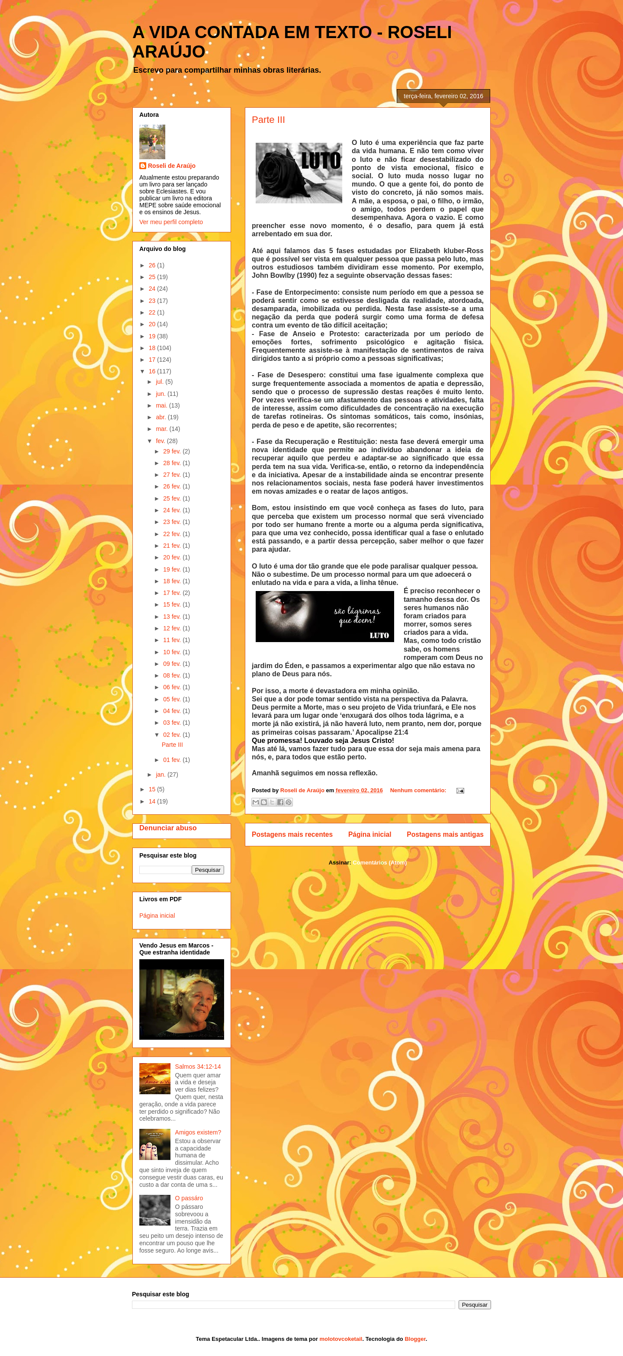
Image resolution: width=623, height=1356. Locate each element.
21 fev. (173, 545)
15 (153, 789)
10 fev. (173, 652)
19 (153, 336)
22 (153, 312)
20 (153, 324)
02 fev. (173, 734)
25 (153, 276)
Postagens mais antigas (445, 834)
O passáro (189, 1198)
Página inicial (370, 834)
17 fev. (173, 592)
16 (153, 371)
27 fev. (173, 474)
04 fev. (173, 710)
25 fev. (173, 498)
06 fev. (173, 687)
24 (153, 288)
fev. (161, 440)
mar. (162, 428)
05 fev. (173, 699)
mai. (162, 405)
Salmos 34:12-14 (198, 1066)
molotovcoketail (340, 1339)
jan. (161, 774)
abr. (161, 417)
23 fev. (173, 521)
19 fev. (173, 569)
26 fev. (173, 486)
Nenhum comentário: (419, 790)
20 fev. (173, 557)
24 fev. (173, 510)
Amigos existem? (198, 1132)
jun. (161, 393)
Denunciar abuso (168, 828)
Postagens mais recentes (292, 834)
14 (153, 801)
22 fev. (173, 533)
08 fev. (173, 675)
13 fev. (173, 616)
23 (153, 300)
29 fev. (173, 451)
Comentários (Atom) (380, 862)
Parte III (268, 119)
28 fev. (173, 462)
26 (153, 265)
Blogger (415, 1339)
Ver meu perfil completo (171, 222)
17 (153, 359)
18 (153, 347)
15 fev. (173, 604)
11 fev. (173, 639)
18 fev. (173, 581)
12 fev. (173, 628)
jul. (160, 381)
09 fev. (173, 663)
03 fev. (173, 722)
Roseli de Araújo (172, 165)
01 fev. (173, 759)
